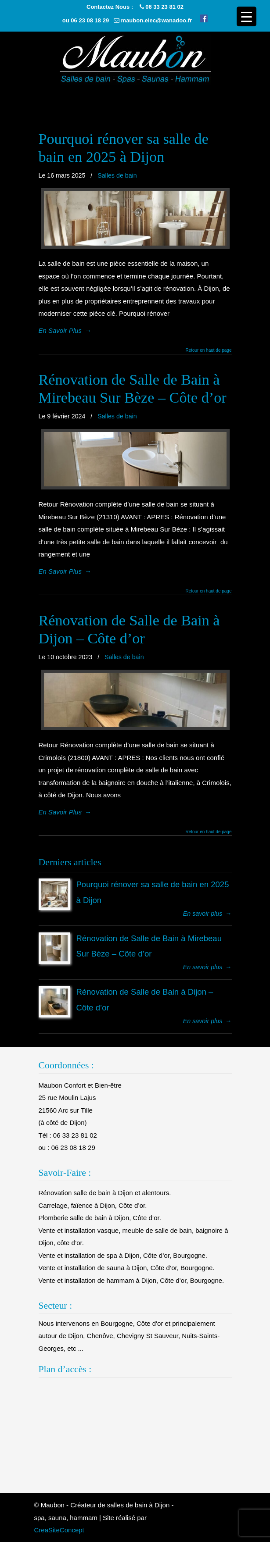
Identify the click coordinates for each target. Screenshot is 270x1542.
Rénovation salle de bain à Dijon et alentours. (105, 1192)
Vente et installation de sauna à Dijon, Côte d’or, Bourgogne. (127, 1267)
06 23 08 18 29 (90, 20)
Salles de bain (117, 175)
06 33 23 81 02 (164, 7)
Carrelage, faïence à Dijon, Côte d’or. (93, 1205)
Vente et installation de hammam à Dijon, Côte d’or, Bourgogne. (131, 1280)
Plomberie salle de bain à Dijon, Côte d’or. (100, 1217)
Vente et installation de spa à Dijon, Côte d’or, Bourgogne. (123, 1255)
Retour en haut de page (208, 350)
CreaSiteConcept (59, 1530)
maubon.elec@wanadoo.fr (156, 20)
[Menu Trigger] (246, 16)
